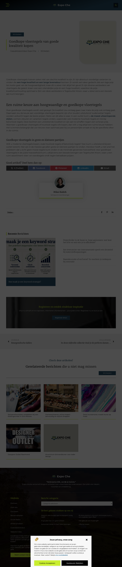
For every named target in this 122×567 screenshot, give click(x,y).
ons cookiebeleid (61, 555)
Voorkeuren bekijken (74, 563)
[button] (86, 540)
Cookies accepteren (47, 563)
